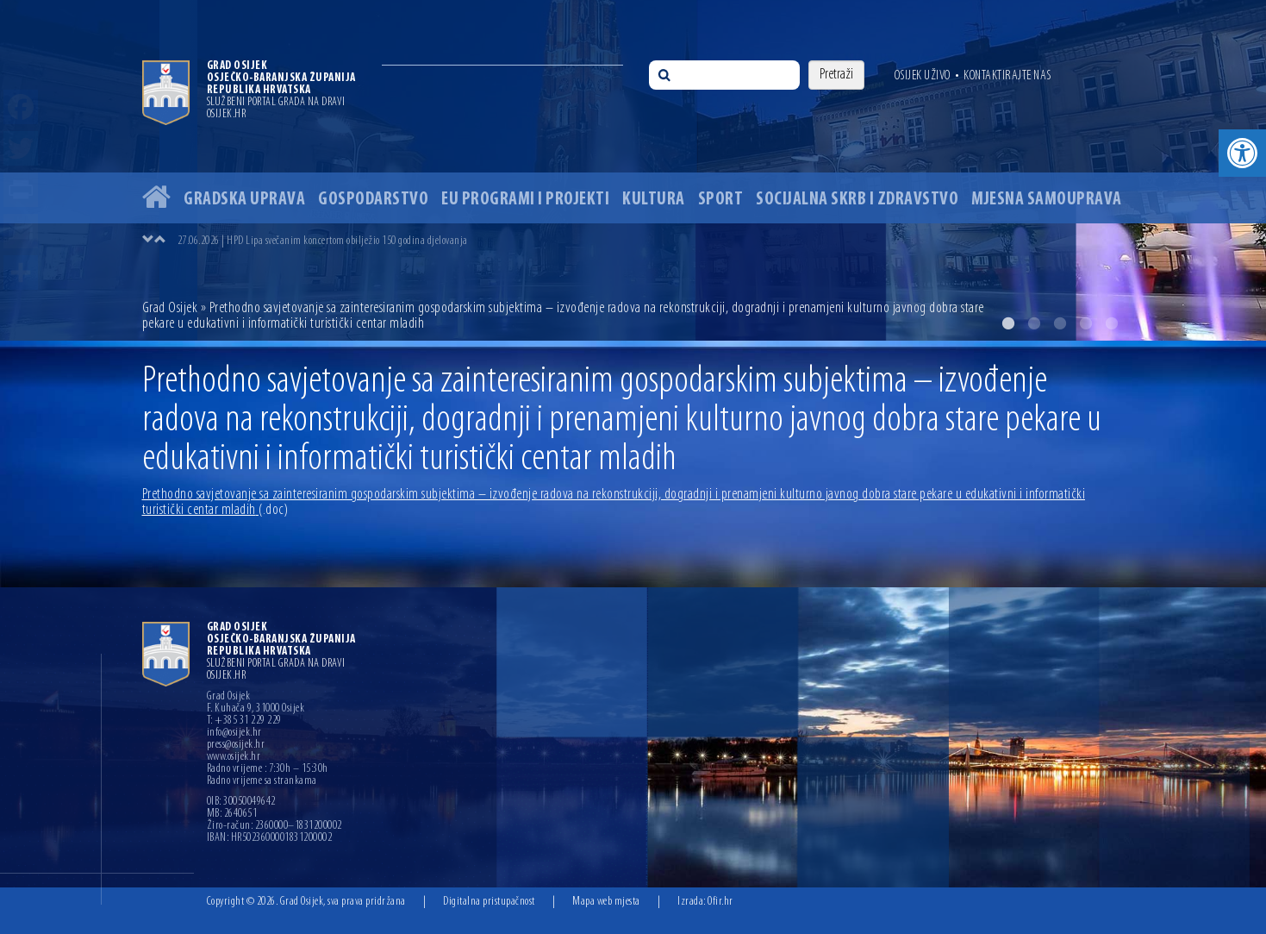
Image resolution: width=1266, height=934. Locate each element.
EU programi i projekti (525, 200)
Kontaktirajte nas (1007, 76)
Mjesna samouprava (1046, 200)
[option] (633, 170)
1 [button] (1008, 323)
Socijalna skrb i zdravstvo (857, 200)
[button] (1242, 153)
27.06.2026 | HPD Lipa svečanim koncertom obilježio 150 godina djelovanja (323, 241)
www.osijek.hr (234, 757)
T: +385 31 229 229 (244, 721)
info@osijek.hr (234, 733)
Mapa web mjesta (606, 901)
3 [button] (1060, 323)
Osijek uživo (923, 76)
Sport (721, 200)
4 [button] (1085, 323)
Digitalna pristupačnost (489, 901)
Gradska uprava (244, 200)
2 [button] (1034, 323)
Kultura (653, 200)
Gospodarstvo (373, 200)
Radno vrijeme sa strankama (262, 781)
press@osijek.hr (236, 745)
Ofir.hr (720, 901)
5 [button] (1111, 323)
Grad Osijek (171, 308)
